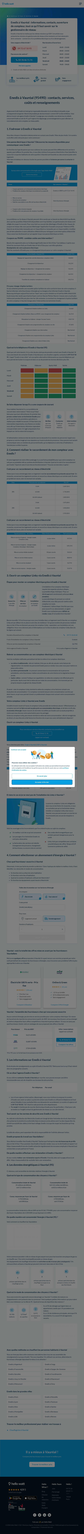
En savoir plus (42, 776)
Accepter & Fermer (42, 782)
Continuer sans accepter (18, 750)
